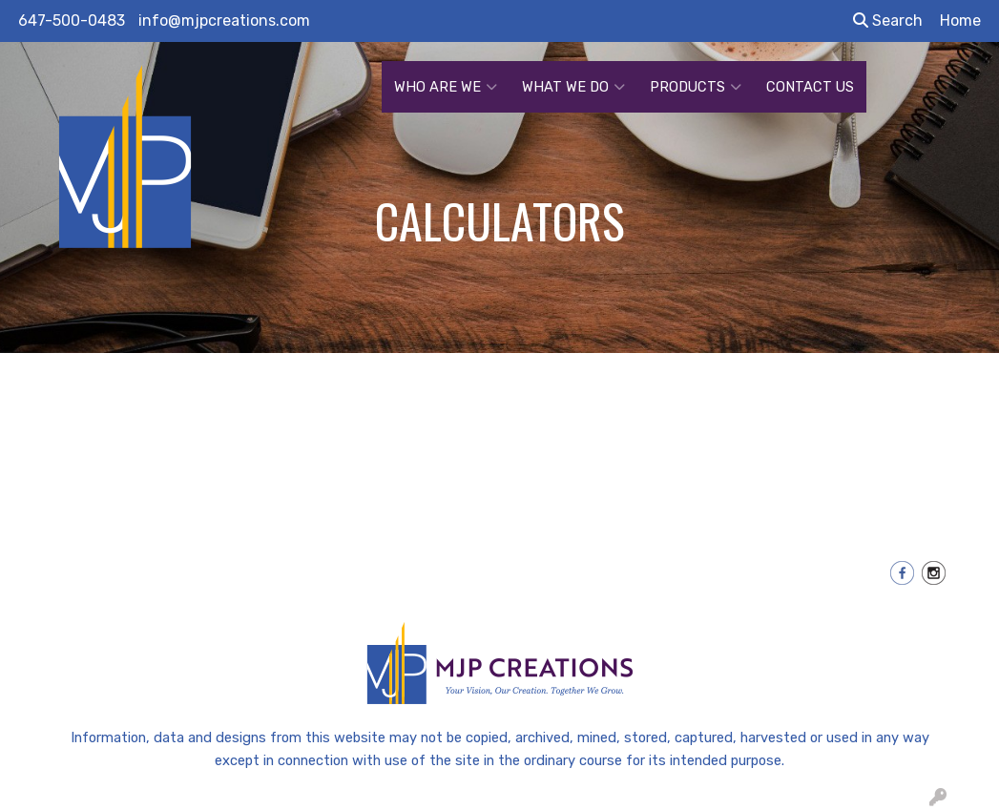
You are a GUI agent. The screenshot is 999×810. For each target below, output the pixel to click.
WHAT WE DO (573, 86)
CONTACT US (810, 86)
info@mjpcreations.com (224, 20)
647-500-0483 (71, 20)
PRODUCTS (695, 86)
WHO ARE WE (445, 86)
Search (888, 20)
